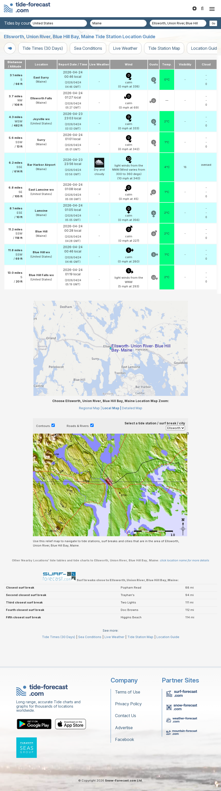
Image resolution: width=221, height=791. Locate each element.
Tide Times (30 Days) (42, 48)
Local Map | (111, 431)
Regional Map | (90, 431)
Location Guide (167, 660)
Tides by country (20, 23)
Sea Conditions (88, 48)
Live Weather (125, 48)
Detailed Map (132, 431)
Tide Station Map (164, 48)
